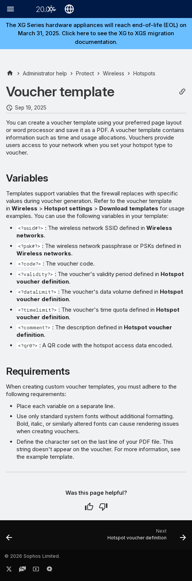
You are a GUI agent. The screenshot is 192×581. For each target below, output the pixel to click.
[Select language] (69, 9)
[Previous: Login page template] (9, 537)
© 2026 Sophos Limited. (32, 556)
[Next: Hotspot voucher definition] (145, 537)
